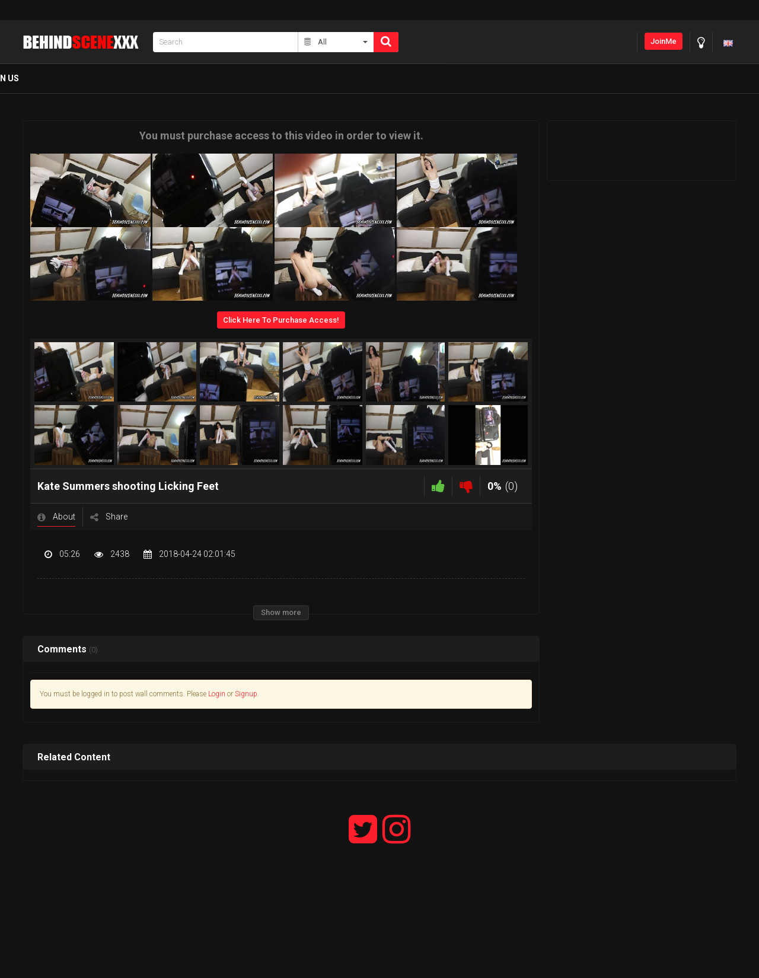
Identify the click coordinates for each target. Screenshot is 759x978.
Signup (246, 694)
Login (216, 694)
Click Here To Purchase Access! (281, 320)
